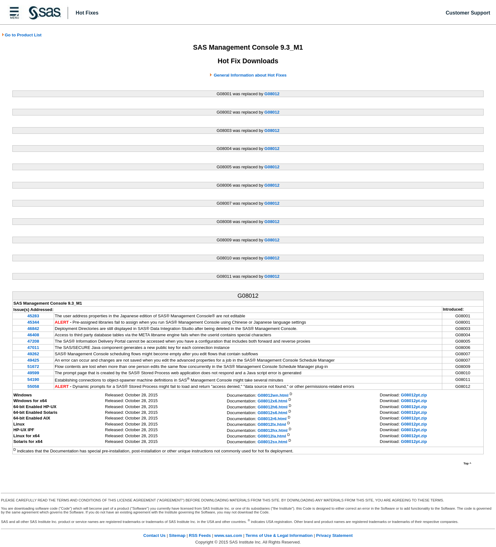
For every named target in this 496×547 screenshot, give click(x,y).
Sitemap (177, 535)
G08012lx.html (271, 424)
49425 (33, 360)
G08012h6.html (272, 407)
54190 (33, 379)
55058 (33, 386)
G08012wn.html (272, 395)
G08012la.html (271, 436)
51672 (33, 366)
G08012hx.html (272, 430)
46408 (33, 335)
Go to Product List (21, 35)
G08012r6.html (272, 418)
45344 (33, 322)
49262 (33, 353)
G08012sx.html (272, 442)
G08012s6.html (272, 413)
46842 (33, 328)
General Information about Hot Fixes (250, 75)
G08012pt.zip (414, 395)
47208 (33, 341)
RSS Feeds (200, 535)
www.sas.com (228, 535)
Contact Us (154, 535)
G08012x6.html (272, 401)
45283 (33, 316)
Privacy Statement (334, 535)
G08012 (271, 93)
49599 (33, 372)
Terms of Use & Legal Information (279, 535)
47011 (33, 347)
